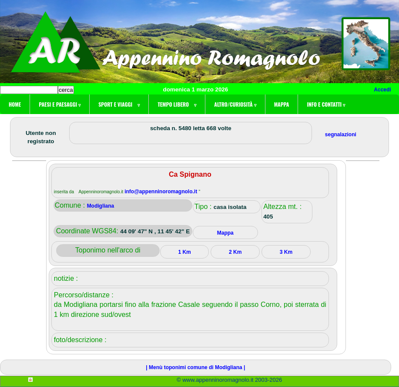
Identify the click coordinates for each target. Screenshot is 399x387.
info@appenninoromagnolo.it (161, 191)
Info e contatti (326, 104)
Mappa (281, 104)
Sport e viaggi (119, 104)
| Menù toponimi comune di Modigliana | (195, 367)
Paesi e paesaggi (59, 104)
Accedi (382, 90)
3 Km (286, 252)
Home (15, 104)
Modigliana (100, 206)
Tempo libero (177, 104)
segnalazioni (340, 134)
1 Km (184, 252)
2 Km (235, 252)
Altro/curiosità (235, 104)
